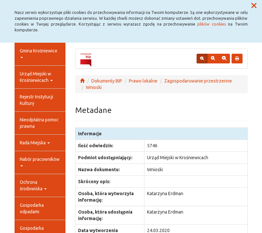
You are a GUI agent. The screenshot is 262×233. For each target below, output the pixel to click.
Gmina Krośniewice (38, 53)
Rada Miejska (35, 142)
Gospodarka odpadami (32, 208)
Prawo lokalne (143, 80)
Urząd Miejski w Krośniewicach (36, 77)
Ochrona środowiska (33, 185)
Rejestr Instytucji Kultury (36, 100)
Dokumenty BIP (106, 80)
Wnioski (94, 87)
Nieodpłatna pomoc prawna (39, 123)
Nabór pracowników (40, 162)
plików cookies (211, 24)
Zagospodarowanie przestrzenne (198, 80)
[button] (254, 5)
